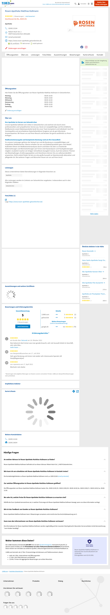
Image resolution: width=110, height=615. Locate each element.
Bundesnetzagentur (46, 545)
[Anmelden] (83, 3)
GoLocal (24, 340)
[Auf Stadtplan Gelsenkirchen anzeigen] (77, 391)
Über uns (24, 55)
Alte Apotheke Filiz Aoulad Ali (92, 283)
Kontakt (100, 55)
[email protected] (63, 476)
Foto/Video (46, 55)
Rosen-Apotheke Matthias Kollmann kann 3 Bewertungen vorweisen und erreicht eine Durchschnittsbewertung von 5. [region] (40, 514)
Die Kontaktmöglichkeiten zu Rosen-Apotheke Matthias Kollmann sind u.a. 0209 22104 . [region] (36, 476)
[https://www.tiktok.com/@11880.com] (15, 607)
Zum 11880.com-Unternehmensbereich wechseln (56, 4)
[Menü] (92, 3)
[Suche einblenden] (76, 3)
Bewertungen (75, 55)
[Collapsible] (104, 459)
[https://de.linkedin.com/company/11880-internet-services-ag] (21, 607)
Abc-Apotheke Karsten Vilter (92, 272)
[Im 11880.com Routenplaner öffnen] (73, 391)
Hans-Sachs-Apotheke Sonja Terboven (94, 260)
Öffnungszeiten (12, 55)
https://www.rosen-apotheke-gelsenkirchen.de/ (26, 202)
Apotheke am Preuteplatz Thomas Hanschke (94, 294)
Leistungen (35, 55)
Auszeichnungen (60, 55)
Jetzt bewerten (22, 326)
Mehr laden (94, 214)
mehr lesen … (15, 347)
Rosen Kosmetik (88, 251)
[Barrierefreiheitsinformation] (89, 3)
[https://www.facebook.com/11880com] (5, 607)
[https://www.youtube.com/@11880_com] (26, 607)
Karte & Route (88, 55)
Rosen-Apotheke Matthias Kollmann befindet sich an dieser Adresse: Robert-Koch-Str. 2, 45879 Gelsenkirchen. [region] (38, 464)
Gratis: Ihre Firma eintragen (101, 3)
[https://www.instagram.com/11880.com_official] (10, 607)
